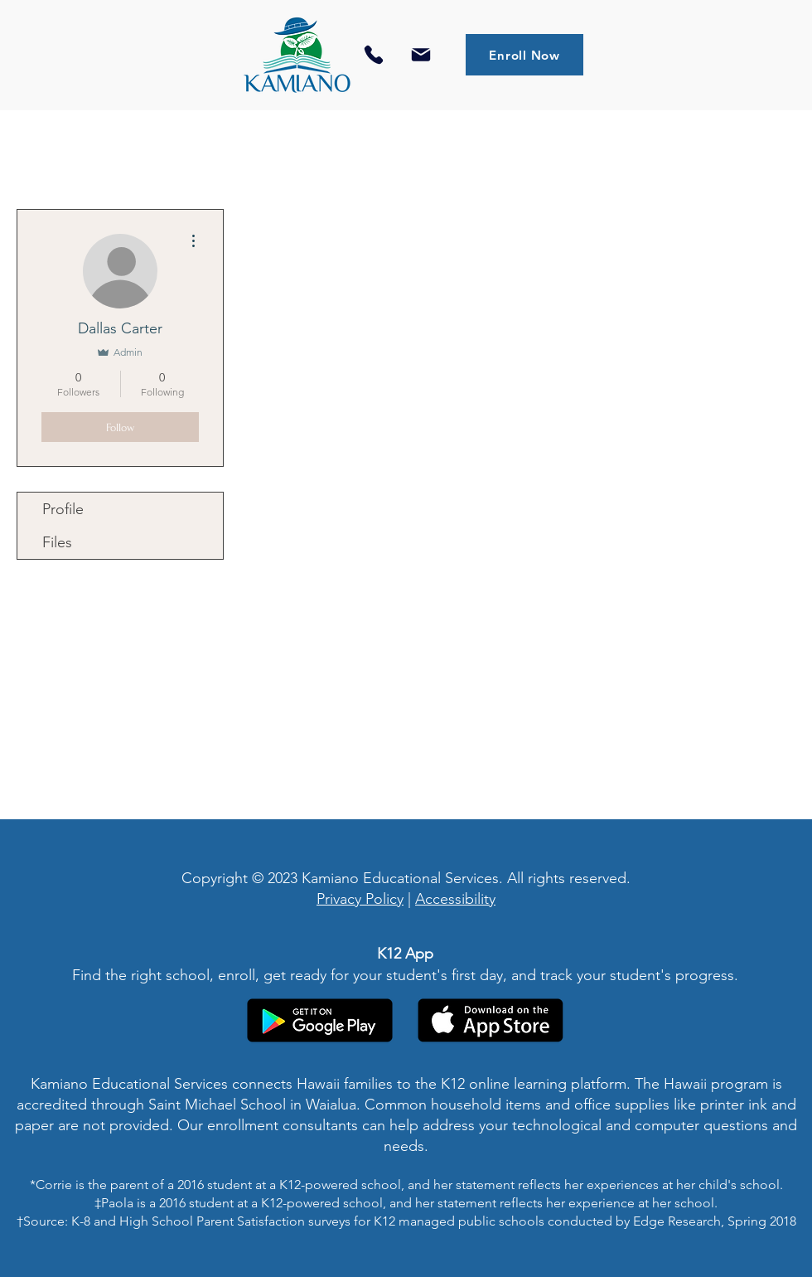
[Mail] (421, 55)
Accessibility (455, 899)
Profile (63, 509)
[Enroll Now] (524, 54)
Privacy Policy (360, 899)
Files (57, 542)
